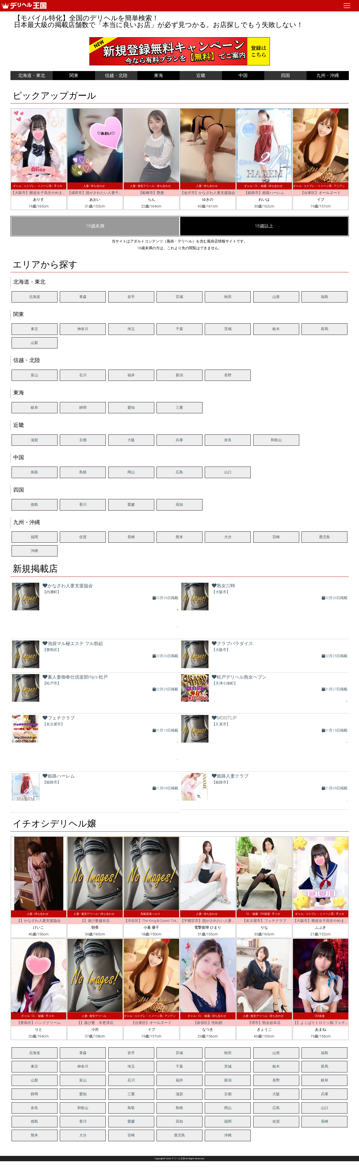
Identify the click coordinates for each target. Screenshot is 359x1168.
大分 (228, 537)
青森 (83, 297)
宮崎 (276, 537)
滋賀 (34, 440)
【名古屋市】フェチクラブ (264, 920)
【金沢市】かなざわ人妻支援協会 (207, 193)
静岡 (83, 407)
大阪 (131, 440)
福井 (131, 375)
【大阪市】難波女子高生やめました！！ (44, 193)
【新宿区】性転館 (208, 1023)
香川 (83, 504)
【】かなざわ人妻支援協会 (39, 920)
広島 (179, 472)
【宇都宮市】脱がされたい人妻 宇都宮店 (215, 920)
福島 (324, 297)
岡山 (131, 472)
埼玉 (131, 329)
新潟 (179, 375)
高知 (179, 504)
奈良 (228, 440)
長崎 (131, 537)
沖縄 (34, 551)
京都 (83, 440)
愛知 (131, 407)
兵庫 (179, 440)
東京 (34, 329)
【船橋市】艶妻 (151, 193)
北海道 (34, 297)
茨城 (228, 329)
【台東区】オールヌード (320, 193)
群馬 (324, 329)
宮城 (179, 297)
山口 (228, 472)
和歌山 (276, 440)
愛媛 (131, 504)
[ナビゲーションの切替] (346, 5)
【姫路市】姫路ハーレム (264, 193)
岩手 (131, 297)
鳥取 (34, 472)
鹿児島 (324, 537)
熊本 (179, 537)
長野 (228, 375)
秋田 (228, 297)
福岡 (34, 537)
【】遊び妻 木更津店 (95, 1023)
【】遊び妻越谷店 (95, 920)
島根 (83, 472)
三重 (179, 407)
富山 (34, 375)
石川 (83, 375)
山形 (276, 297)
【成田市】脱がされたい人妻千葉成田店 (100, 193)
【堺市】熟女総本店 (264, 1023)
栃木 (276, 329)
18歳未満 (95, 226)
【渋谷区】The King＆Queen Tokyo (152, 920)
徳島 (34, 504)
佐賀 (83, 537)
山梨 (34, 343)
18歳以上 (264, 226)
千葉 (179, 329)
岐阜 (34, 407)
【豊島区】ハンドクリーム (39, 1023)
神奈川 (82, 329)
